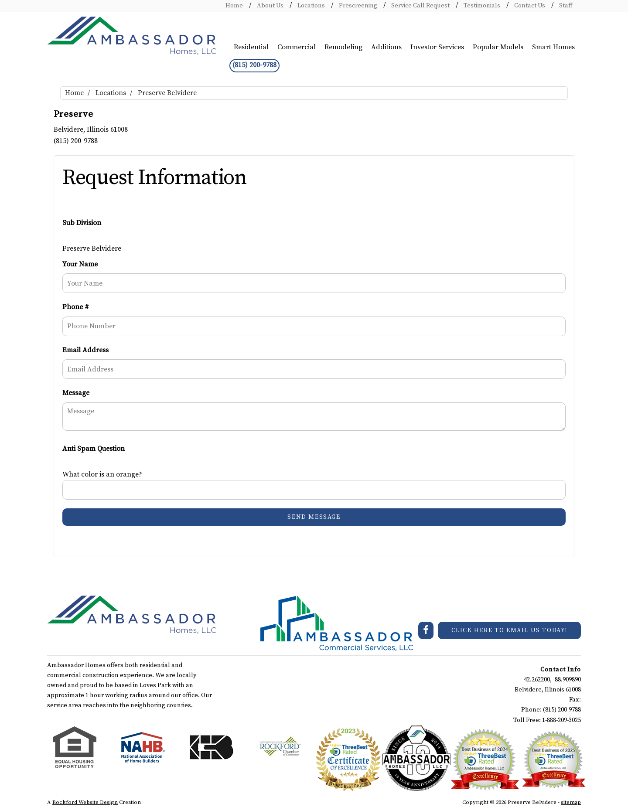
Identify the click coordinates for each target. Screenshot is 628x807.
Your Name (80, 264)
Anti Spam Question (93, 448)
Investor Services (437, 47)
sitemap (571, 802)
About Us (269, 6)
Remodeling (343, 47)
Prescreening (357, 6)
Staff (565, 6)
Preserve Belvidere (167, 93)
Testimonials (481, 6)
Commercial (296, 47)
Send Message (313, 517)
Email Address (85, 350)
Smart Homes (553, 47)
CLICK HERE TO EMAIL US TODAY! (509, 630)
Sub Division (81, 222)
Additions (386, 47)
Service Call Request (420, 6)
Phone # (75, 307)
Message (75, 392)
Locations (310, 6)
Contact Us (529, 6)
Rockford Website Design (85, 802)
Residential (251, 47)
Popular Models (498, 47)
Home (234, 6)
